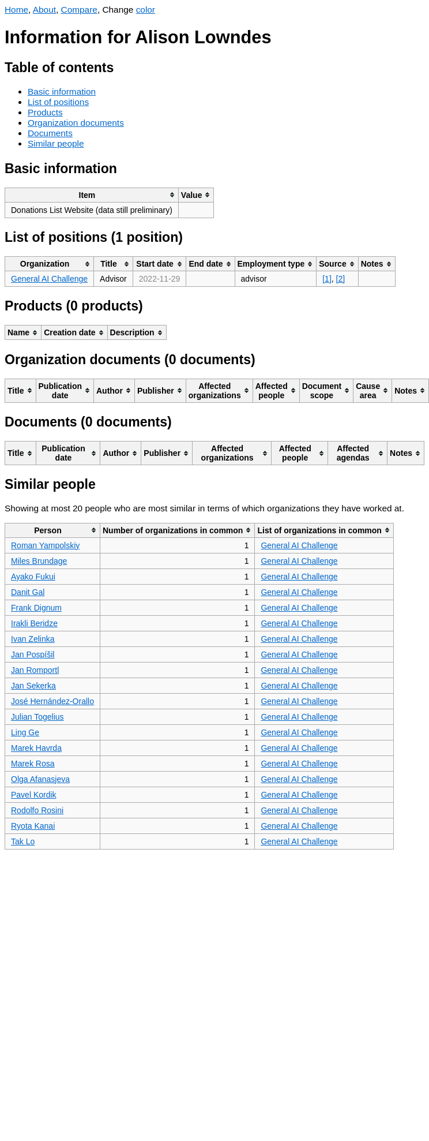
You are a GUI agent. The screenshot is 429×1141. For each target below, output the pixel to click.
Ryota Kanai (33, 826)
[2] (340, 278)
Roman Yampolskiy (45, 545)
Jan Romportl (35, 670)
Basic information (62, 91)
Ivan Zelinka (32, 639)
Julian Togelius (37, 716)
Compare (79, 9)
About (44, 9)
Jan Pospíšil (32, 654)
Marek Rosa (32, 763)
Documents (50, 133)
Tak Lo (23, 841)
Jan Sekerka (33, 685)
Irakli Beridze (34, 623)
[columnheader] (92, 195)
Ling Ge (25, 732)
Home (16, 9)
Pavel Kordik (34, 794)
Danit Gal (27, 592)
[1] (327, 278)
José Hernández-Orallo (52, 701)
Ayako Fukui (33, 576)
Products (45, 112)
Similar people (56, 143)
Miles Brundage (39, 561)
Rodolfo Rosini (37, 810)
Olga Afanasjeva (40, 779)
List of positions (58, 102)
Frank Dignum (36, 607)
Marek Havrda (36, 748)
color (145, 9)
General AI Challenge (49, 278)
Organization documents (76, 123)
